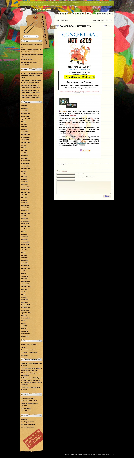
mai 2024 (23, 147)
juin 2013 (23, 320)
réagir (107, 163)
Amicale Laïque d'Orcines (35, 9)
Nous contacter (55, 5)
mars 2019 (24, 234)
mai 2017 (23, 271)
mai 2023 (23, 174)
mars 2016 (24, 297)
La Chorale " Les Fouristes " (29, 352)
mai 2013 (23, 323)
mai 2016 (23, 294)
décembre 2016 (25, 281)
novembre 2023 (25, 163)
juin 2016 (23, 292)
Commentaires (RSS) (109, 454)
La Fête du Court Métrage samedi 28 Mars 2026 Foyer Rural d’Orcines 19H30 (32, 75)
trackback (64, 164)
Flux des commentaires (28, 424)
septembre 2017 (25, 268)
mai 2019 (23, 231)
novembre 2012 (25, 334)
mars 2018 (24, 258)
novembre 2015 (25, 307)
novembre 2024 (25, 137)
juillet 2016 (24, 289)
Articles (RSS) (101, 454)
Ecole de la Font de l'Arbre (29, 400)
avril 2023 (24, 176)
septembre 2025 (25, 119)
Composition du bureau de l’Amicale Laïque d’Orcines (95, 2)
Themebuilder (83, 454)
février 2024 (24, 155)
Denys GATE (24, 363)
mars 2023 (24, 179)
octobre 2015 (25, 310)
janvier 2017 (24, 278)
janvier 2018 (24, 263)
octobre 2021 (25, 210)
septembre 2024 (25, 142)
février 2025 (24, 129)
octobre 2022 (25, 189)
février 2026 (24, 108)
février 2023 (24, 182)
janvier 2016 (24, 302)
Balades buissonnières (28, 350)
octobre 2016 (25, 284)
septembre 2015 (25, 313)
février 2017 (24, 276)
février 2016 (24, 299)
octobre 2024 (25, 140)
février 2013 (24, 331)
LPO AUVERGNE (26, 408)
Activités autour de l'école (28, 344)
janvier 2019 (24, 239)
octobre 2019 (25, 223)
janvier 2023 (24, 184)
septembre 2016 (25, 286)
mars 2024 (24, 153)
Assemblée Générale (62, 20)
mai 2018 (23, 252)
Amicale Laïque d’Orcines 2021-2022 (102, 20)
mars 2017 (24, 273)
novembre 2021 (25, 208)
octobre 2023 (25, 166)
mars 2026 (24, 106)
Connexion (24, 419)
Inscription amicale (27, 5)
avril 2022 (24, 197)
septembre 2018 (25, 247)
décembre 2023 (25, 161)
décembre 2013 (25, 318)
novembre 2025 (25, 113)
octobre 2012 (25, 336)
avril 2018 (24, 255)
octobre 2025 (25, 116)
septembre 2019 (25, 226)
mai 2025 (23, 121)
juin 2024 (23, 145)
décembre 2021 (25, 205)
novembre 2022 (25, 187)
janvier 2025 (24, 132)
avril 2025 (24, 124)
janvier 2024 (24, 158)
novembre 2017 (25, 265)
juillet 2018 (24, 250)
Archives (64, 5)
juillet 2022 (24, 195)
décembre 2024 (25, 134)
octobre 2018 (25, 244)
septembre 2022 (25, 192)
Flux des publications (27, 422)
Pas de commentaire (110, 26)
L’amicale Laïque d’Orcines (41, 5)
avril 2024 (24, 150)
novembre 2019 (25, 221)
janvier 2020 (24, 218)
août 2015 (24, 315)
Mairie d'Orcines (26, 411)
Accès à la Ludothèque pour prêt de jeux (33, 2)
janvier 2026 (24, 111)
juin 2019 (23, 229)
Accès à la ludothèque (27, 398)
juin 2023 (23, 171)
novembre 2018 (25, 242)
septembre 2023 (25, 168)
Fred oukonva (25, 378)
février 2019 (24, 237)
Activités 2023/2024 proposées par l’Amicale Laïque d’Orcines (63, 2)
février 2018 (24, 260)
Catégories (72, 5)
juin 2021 (23, 216)
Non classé (96, 163)
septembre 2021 (25, 213)
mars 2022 (24, 200)
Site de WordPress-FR (27, 427)
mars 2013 (24, 328)
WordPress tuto (94, 454)
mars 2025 (24, 126)
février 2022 (24, 202)
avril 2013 (24, 326)
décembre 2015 (25, 305)
